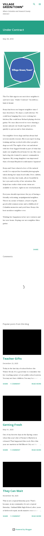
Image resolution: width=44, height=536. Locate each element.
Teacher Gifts (12, 358)
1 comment (15, 384)
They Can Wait (13, 491)
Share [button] (35, 249)
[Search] (34, 4)
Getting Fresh (12, 425)
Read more (36, 384)
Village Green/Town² (13, 5)
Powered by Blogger (22, 529)
